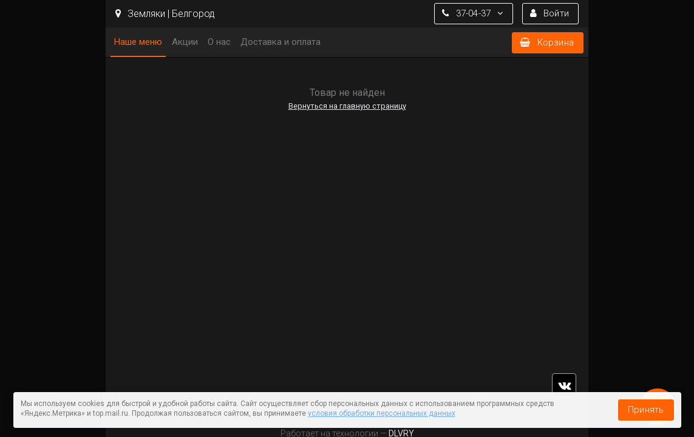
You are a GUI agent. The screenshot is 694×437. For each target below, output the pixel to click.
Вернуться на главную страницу (347, 105)
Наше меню (138, 41)
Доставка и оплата (280, 41)
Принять (646, 409)
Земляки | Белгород (165, 13)
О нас (219, 41)
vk (564, 385)
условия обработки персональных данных (381, 413)
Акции (185, 41)
